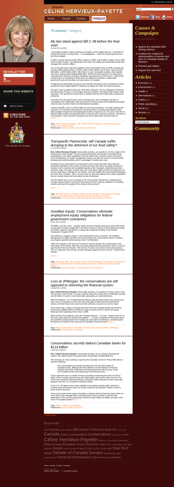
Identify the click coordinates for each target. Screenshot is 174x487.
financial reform (102, 328)
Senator (70, 126)
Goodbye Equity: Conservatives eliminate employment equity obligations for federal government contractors (82, 215)
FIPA (108, 444)
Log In (169, 2)
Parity (81, 448)
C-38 (78, 124)
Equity (62, 264)
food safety (63, 196)
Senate (52, 465)
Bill (66, 262)
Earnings (112, 440)
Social (79, 128)
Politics (73, 128)
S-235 (95, 448)
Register (159, 2)
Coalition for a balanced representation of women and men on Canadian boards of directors (153, 57)
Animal (53, 429)
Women (54, 266)
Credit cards (116, 435)
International (86, 198)
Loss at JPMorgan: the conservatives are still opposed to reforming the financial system (84, 283)
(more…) (54, 118)
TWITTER (145, 17)
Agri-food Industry (63, 194)
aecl (46, 429)
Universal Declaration (73, 457)
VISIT (157, 17)
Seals (48, 453)
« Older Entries (50, 415)
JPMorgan (114, 328)
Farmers (54, 196)
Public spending (146, 104)
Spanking (109, 453)
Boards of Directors (91, 429)
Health (141, 91)
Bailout (58, 405)
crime (125, 434)
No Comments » (89, 128)
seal (109, 448)
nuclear (73, 448)
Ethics (48, 444)
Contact (59, 465)
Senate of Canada (58, 126)
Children (64, 434)
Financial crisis (89, 328)
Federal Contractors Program (78, 264)
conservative (78, 434)
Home (46, 465)
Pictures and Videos (148, 66)
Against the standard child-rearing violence (152, 48)
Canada (74, 194)
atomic (62, 430)
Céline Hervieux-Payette (91, 124)
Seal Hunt (120, 448)
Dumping (116, 194)
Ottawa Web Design (51, 471)
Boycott (110, 429)
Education (123, 440)
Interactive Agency (71, 471)
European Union (73, 444)
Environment (75, 198)
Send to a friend (16, 106)
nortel (66, 448)
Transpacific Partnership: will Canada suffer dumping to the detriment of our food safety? (84, 143)
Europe (57, 444)
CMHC (65, 405)
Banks (58, 328)
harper (117, 124)
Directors (102, 440)
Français (67, 465)
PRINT (169, 17)
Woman (106, 457)
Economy (65, 128)
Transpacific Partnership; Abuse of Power (92, 196)
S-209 (88, 448)
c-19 (124, 430)
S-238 (103, 448)
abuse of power (62, 124)
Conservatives (108, 124)
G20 (124, 444)
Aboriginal (60, 262)
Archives (6, 81)
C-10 (118, 430)
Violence (96, 457)
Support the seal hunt (149, 70)
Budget (72, 124)
